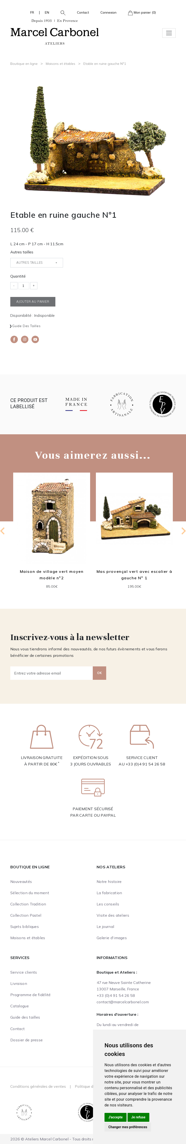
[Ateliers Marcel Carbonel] (54, 31)
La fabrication (109, 892)
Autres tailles (21, 252)
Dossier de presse (26, 1040)
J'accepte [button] (115, 1117)
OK (99, 673)
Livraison (18, 983)
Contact (83, 12)
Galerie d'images (112, 937)
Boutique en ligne (24, 63)
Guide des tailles (26, 326)
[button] (61, 12)
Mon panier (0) (142, 12)
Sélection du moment (29, 892)
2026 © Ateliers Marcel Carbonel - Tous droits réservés (58, 1139)
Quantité (18, 276)
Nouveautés (21, 881)
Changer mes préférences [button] (127, 1127)
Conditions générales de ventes (38, 1086)
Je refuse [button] (138, 1117)
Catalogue (19, 1006)
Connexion (108, 12)
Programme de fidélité (30, 994)
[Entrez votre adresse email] (51, 673)
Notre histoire (109, 881)
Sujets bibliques (24, 926)
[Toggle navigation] (169, 33)
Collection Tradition (28, 904)
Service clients (23, 972)
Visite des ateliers (113, 915)
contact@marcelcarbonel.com (123, 1001)
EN (47, 12)
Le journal (105, 926)
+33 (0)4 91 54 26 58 (145, 764)
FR (32, 12)
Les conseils (108, 904)
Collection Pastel (25, 915)
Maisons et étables (60, 63)
